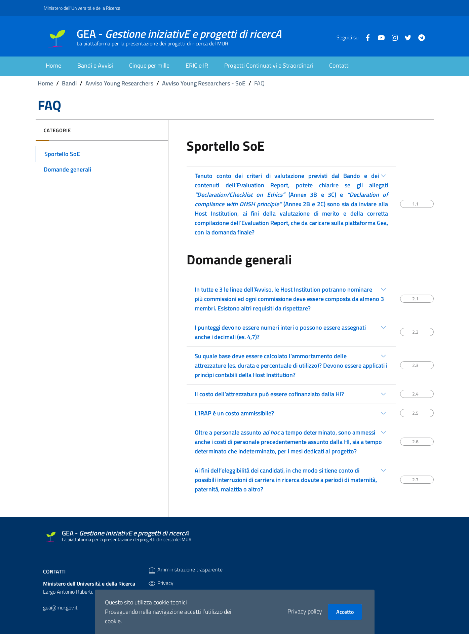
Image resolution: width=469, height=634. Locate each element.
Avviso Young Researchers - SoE (203, 83)
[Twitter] (405, 37)
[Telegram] (419, 37)
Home (45, 83)
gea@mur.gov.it (60, 607)
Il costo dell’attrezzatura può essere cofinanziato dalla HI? (269, 394)
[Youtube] (378, 37)
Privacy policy (304, 611)
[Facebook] (365, 37)
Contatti (54, 571)
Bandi (69, 83)
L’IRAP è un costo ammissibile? (234, 413)
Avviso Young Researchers (119, 83)
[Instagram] (392, 37)
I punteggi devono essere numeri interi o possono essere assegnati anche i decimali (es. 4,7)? (280, 332)
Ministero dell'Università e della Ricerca (82, 7)
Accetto (345, 612)
